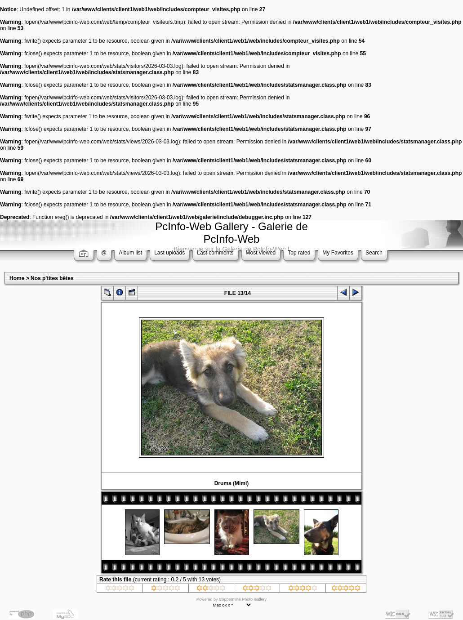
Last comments (215, 253)
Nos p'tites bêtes (52, 278)
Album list (130, 253)
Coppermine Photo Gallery (243, 599)
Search (374, 253)
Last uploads (169, 253)
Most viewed (261, 253)
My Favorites (337, 253)
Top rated (299, 253)
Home (16, 278)
